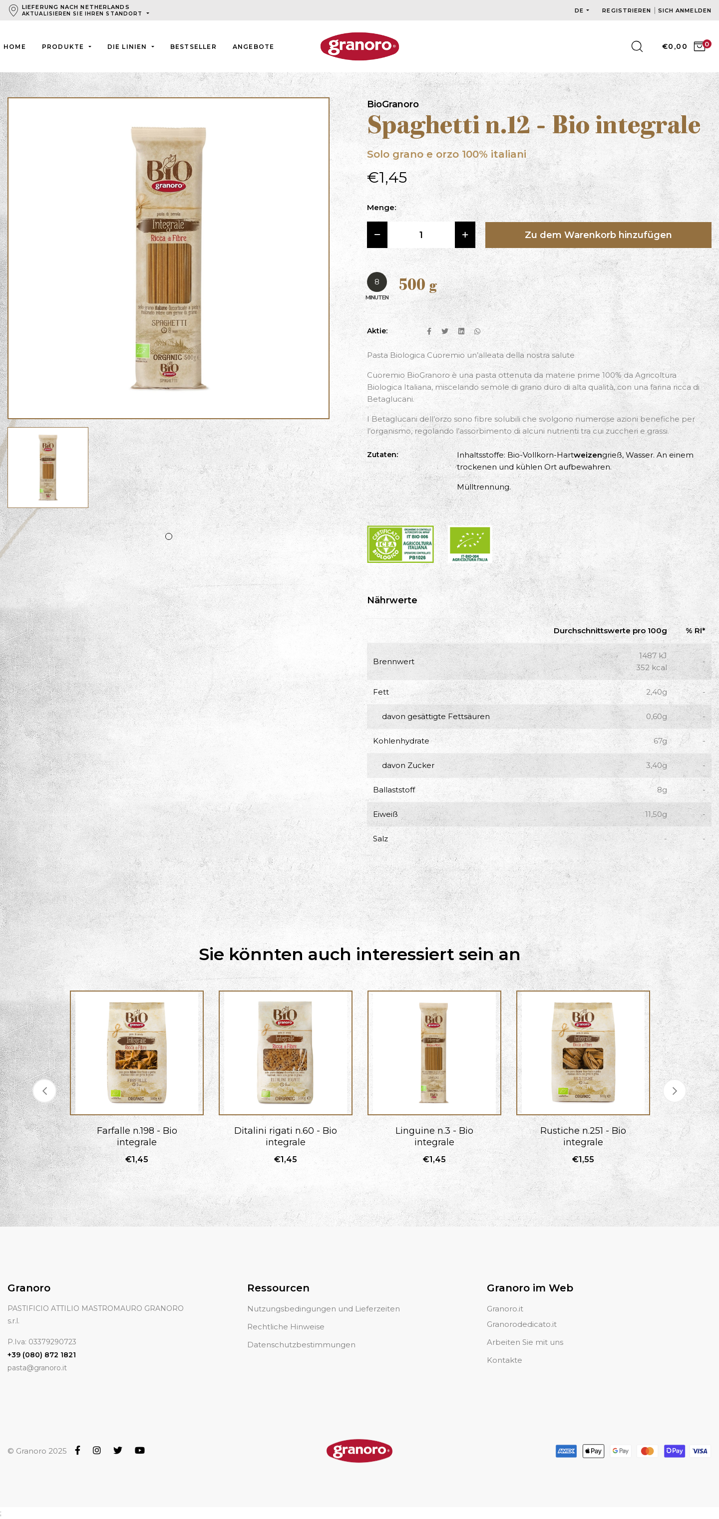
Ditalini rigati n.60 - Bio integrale (285, 1136)
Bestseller (193, 46)
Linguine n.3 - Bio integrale (434, 1136)
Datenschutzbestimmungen (301, 1344)
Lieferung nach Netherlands (83, 10)
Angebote (254, 46)
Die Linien (128, 46)
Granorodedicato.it (522, 1324)
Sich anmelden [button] (685, 10)
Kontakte (504, 1360)
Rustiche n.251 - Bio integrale (583, 1136)
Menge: (381, 207)
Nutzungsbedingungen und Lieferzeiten (323, 1308)
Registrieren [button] (627, 10)
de (579, 10)
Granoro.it (505, 1308)
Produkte (64, 46)
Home (14, 46)
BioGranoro (393, 104)
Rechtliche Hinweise (286, 1326)
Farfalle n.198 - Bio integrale (137, 1136)
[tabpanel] (47, 472)
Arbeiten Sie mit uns (525, 1342)
